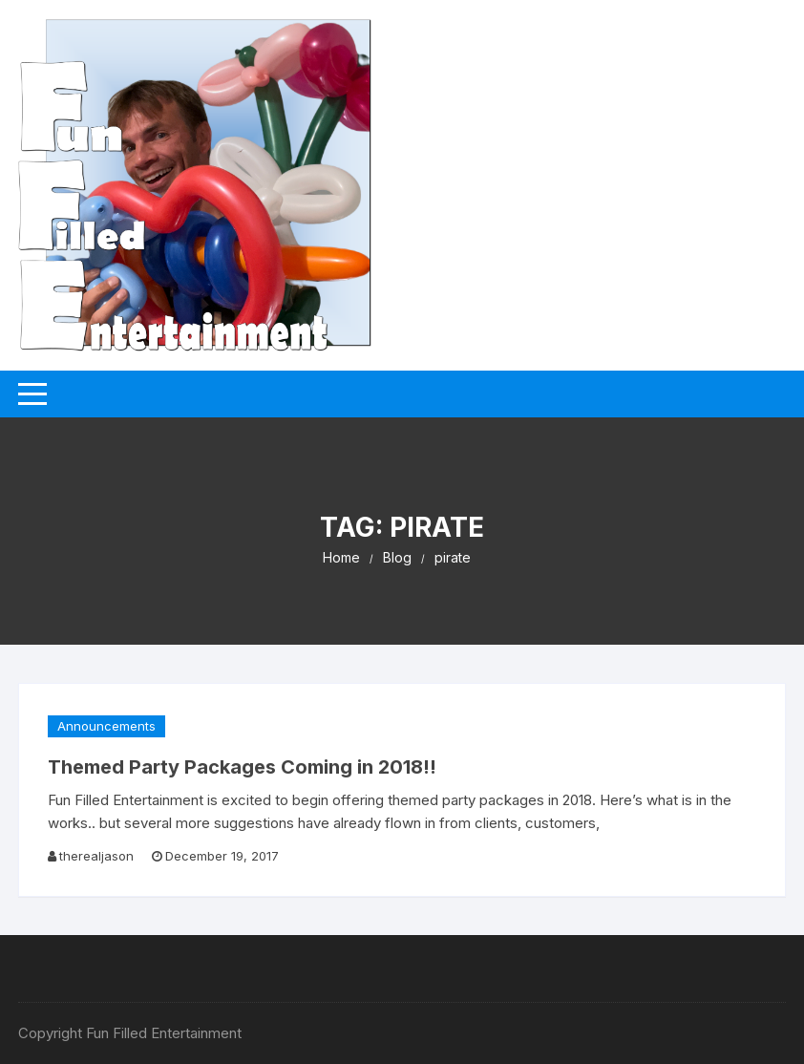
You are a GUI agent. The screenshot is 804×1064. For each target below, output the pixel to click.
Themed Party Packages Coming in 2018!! (242, 766)
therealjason (96, 855)
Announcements (106, 726)
